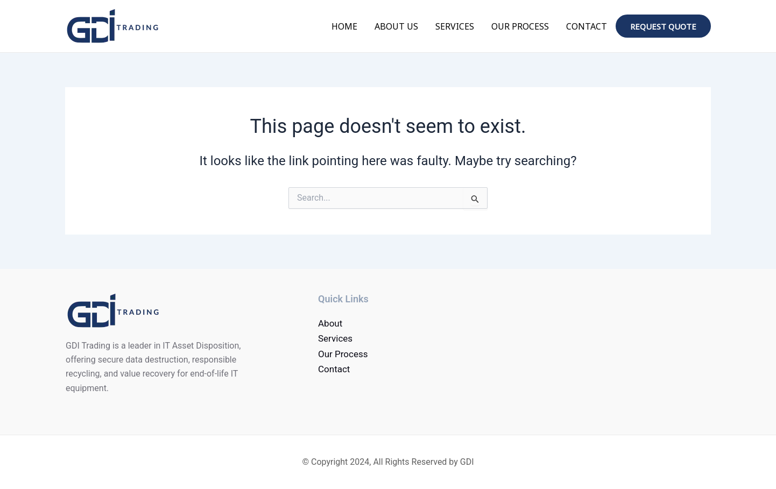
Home (344, 26)
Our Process (520, 26)
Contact (586, 26)
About (330, 323)
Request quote (663, 26)
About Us (396, 26)
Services (454, 26)
